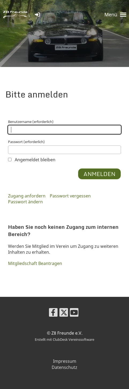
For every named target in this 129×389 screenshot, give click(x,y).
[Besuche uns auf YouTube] (74, 313)
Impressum (64, 361)
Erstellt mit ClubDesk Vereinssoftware (64, 339)
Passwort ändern (25, 202)
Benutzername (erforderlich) (64, 126)
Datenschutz (64, 367)
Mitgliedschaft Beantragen (35, 263)
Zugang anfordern (26, 196)
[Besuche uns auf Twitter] (63, 313)
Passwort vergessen (70, 196)
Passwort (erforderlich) (64, 146)
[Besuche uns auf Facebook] (53, 313)
